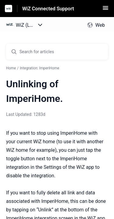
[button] (105, 10)
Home (11, 68)
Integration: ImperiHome (39, 68)
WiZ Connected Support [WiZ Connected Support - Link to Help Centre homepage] (48, 9)
